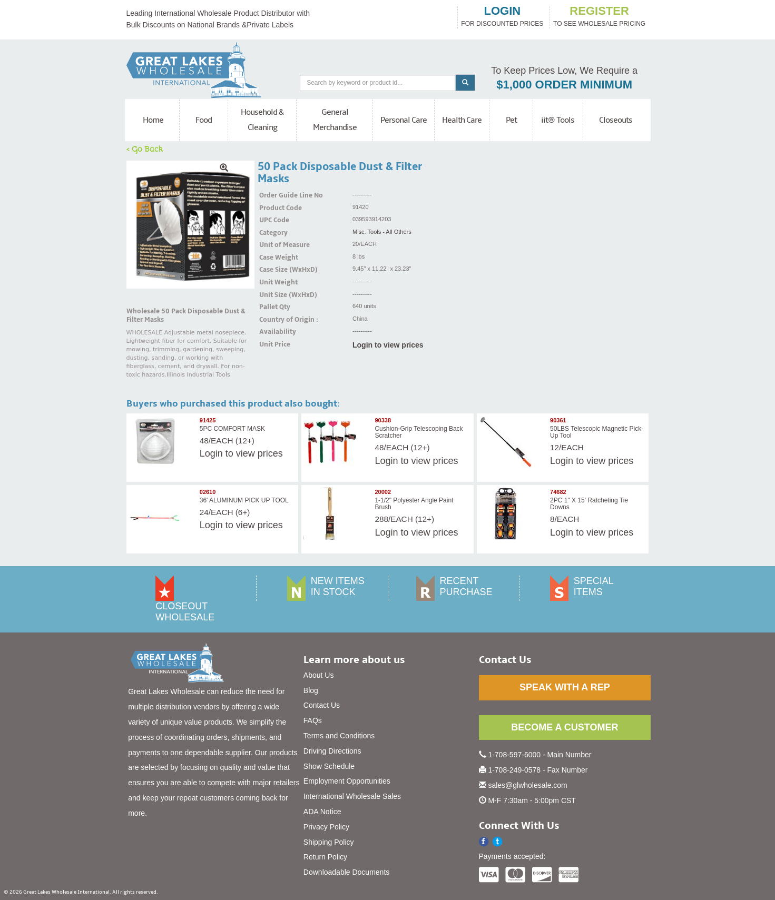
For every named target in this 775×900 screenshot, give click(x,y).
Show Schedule (329, 766)
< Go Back (144, 148)
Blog (310, 690)
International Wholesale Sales (352, 796)
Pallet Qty (272, 307)
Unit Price (272, 344)
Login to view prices (388, 345)
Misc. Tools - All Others (381, 232)
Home (153, 120)
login (502, 11)
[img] (190, 225)
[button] (498, 842)
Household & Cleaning (262, 120)
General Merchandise (335, 120)
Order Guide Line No (272, 195)
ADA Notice (322, 811)
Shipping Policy (328, 842)
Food (203, 120)
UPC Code (272, 220)
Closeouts (615, 120)
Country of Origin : (272, 319)
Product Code (272, 208)
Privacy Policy (326, 827)
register (599, 11)
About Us (318, 675)
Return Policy (325, 857)
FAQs (312, 720)
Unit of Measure (272, 245)
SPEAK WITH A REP (564, 687)
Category (272, 233)
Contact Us (321, 705)
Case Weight (272, 257)
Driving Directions (332, 751)
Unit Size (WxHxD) (272, 295)
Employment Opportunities (346, 781)
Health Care (462, 120)
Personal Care (403, 120)
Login (211, 453)
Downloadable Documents (346, 872)
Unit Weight (272, 282)
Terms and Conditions (339, 735)
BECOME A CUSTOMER (564, 727)
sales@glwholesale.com (527, 785)
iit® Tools (557, 120)
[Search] (377, 83)
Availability (272, 332)
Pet (511, 120)
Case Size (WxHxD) (272, 269)
